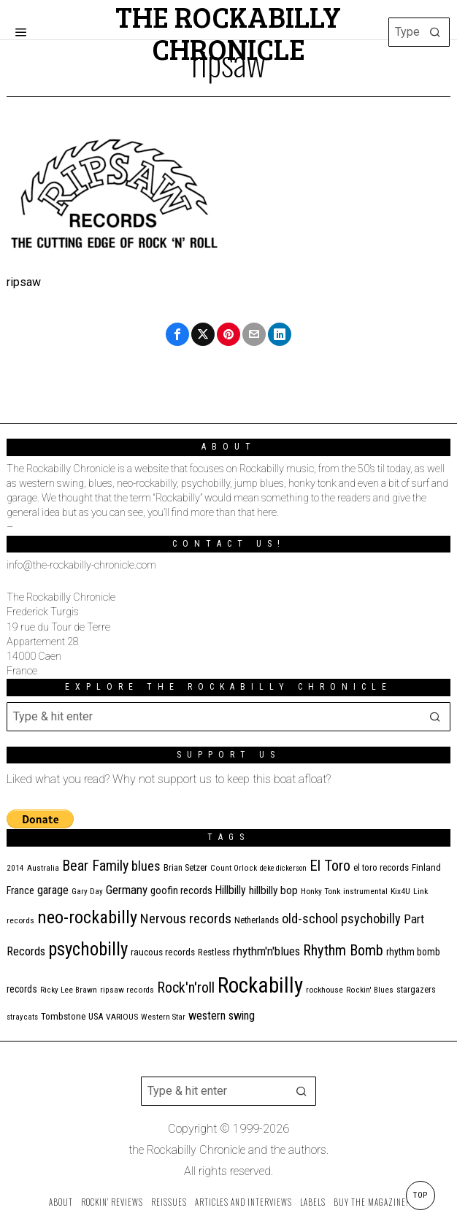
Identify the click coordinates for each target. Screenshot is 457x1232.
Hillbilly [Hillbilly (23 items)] (230, 890)
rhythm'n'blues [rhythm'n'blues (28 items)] (266, 951)
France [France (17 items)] (20, 890)
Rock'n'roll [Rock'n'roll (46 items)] (186, 987)
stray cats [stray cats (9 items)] (22, 1017)
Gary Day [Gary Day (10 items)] (87, 891)
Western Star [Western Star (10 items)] (163, 1017)
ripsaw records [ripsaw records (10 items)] (127, 990)
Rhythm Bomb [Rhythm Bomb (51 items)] (343, 950)
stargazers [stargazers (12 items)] (416, 990)
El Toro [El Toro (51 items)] (330, 865)
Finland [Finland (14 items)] (426, 867)
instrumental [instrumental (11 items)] (365, 891)
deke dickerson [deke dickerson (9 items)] (283, 868)
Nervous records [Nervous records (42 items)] (185, 918)
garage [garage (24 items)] (53, 890)
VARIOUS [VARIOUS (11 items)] (122, 1017)
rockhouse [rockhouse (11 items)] (324, 990)
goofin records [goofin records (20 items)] (181, 890)
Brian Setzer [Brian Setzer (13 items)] (185, 867)
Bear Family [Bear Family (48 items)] (95, 865)
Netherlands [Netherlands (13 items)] (256, 920)
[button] (435, 32)
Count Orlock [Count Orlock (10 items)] (233, 868)
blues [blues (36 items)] (146, 866)
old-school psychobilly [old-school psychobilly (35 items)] (341, 918)
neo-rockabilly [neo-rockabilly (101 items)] (87, 917)
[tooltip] (177, 334)
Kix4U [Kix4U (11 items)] (400, 891)
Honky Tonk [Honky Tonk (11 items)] (320, 891)
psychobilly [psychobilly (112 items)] (88, 949)
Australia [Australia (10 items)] (43, 868)
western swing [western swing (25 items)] (221, 1016)
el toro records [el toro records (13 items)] (381, 867)
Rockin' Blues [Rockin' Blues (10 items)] (369, 990)
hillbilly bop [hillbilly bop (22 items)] (273, 890)
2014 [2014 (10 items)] (15, 868)
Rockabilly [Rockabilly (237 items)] (260, 985)
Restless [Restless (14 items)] (214, 952)
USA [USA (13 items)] (95, 1016)
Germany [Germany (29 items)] (126, 889)
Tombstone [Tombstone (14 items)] (63, 1016)
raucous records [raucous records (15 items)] (163, 952)
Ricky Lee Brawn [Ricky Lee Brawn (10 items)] (68, 990)
